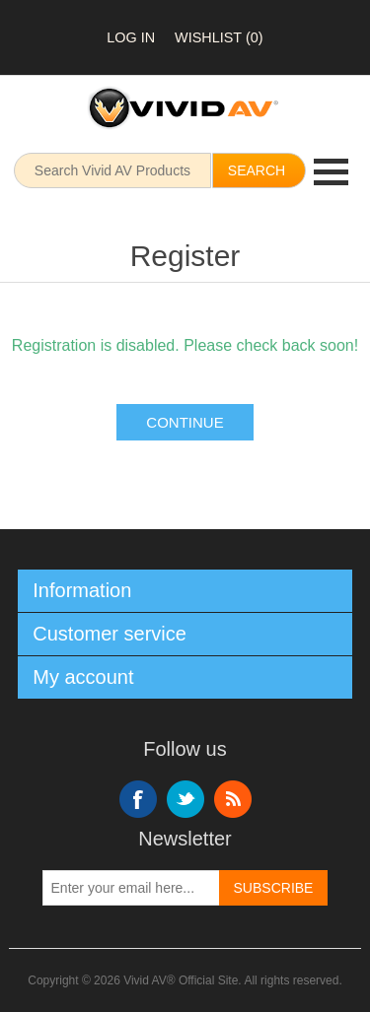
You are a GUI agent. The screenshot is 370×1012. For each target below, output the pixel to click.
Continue (184, 422)
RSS (233, 799)
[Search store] (112, 170)
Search (256, 170)
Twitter (185, 799)
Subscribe (274, 888)
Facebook (138, 799)
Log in (131, 37)
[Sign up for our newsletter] (131, 888)
